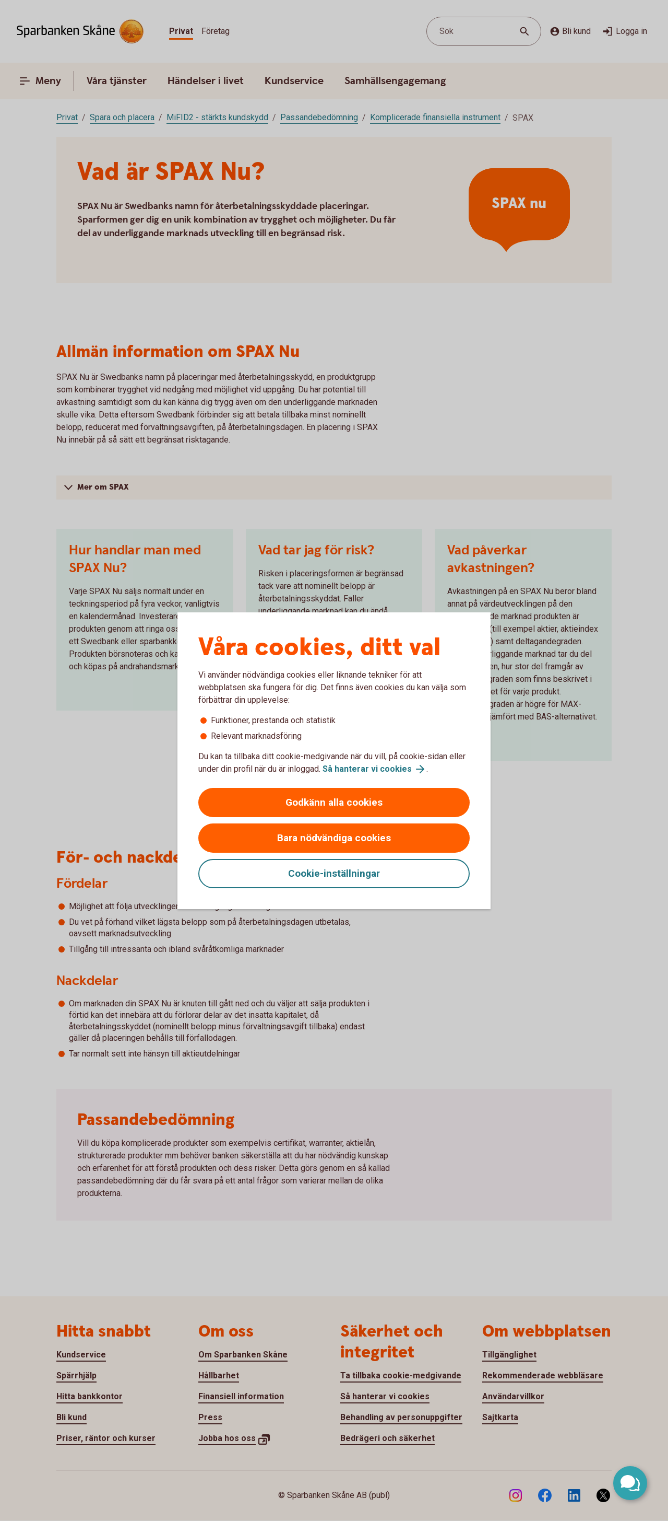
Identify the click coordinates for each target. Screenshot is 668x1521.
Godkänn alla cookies (334, 802)
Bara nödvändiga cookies (334, 838)
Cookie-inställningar (334, 873)
